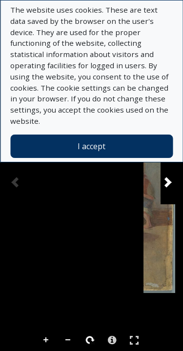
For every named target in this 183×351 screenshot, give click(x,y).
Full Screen (134, 340)
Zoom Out (68, 340)
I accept (91, 146)
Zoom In (46, 340)
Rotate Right (90, 340)
